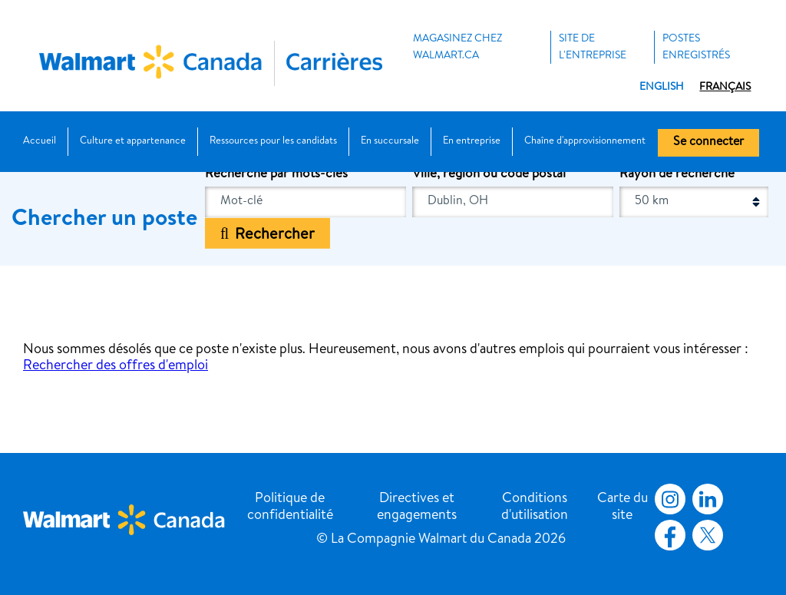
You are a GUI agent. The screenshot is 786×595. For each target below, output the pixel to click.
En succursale (390, 142)
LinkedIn (707, 499)
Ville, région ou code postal (489, 174)
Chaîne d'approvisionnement (585, 142)
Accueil (39, 142)
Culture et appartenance (133, 142)
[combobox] (512, 202)
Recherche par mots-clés (276, 174)
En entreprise (471, 142)
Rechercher (275, 235)
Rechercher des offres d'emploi (115, 366)
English (661, 87)
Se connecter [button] (708, 143)
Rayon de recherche (677, 174)
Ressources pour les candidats (273, 142)
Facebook (667, 535)
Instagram (670, 499)
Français (725, 87)
